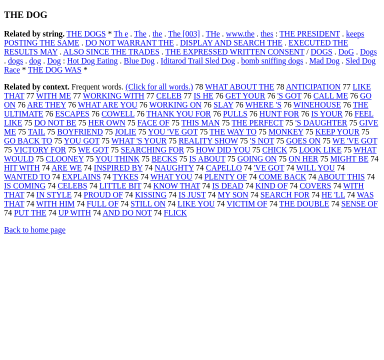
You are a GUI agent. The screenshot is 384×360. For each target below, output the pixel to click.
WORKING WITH (113, 96)
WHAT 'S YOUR (139, 140)
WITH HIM (55, 204)
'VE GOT (269, 168)
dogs (15, 60)
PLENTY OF (225, 176)
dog (35, 60)
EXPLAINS (81, 176)
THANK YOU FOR (178, 114)
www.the (240, 34)
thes (267, 34)
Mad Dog (324, 60)
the (157, 34)
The (140, 34)
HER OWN (107, 122)
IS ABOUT (208, 158)
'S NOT (262, 140)
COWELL (118, 114)
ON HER (303, 158)
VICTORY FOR (40, 150)
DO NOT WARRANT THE (130, 42)
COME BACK (282, 176)
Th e (121, 34)
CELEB (169, 96)
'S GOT (289, 96)
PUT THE (30, 212)
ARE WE (67, 168)
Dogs (368, 52)
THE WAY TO (233, 132)
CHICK (275, 150)
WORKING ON (176, 104)
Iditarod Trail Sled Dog (197, 60)
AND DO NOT (127, 212)
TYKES (125, 176)
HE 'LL (333, 194)
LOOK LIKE (320, 150)
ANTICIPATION (313, 86)
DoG (346, 52)
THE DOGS (86, 34)
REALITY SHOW (208, 140)
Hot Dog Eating (92, 60)
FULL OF (102, 204)
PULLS (235, 114)
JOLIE (125, 132)
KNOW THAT (176, 186)
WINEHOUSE (317, 104)
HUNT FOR (279, 114)
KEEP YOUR (338, 132)
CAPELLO (224, 168)
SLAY (224, 104)
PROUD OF (103, 194)
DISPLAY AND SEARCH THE (231, 42)
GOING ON (257, 158)
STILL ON (148, 204)
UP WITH (74, 212)
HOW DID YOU (223, 150)
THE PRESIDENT (310, 34)
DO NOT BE (55, 122)
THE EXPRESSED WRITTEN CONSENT (235, 52)
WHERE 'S (263, 104)
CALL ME (331, 96)
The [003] (184, 34)
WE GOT (93, 150)
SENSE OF (359, 204)
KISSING (150, 194)
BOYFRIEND (80, 132)
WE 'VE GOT (355, 140)
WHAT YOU (171, 176)
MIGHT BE (349, 158)
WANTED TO (27, 176)
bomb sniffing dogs (272, 60)
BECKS (165, 158)
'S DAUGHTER (322, 122)
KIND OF (272, 186)
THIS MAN (201, 122)
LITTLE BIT (121, 186)
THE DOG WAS (55, 70)
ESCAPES (73, 114)
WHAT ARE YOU (108, 104)
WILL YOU (315, 168)
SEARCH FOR (285, 194)
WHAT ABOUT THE (239, 86)
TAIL (37, 132)
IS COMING (25, 186)
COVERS (315, 186)
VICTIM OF (246, 204)
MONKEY (286, 132)
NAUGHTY (174, 168)
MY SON (233, 194)
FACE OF (154, 122)
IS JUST (192, 194)
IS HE (204, 96)
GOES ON (303, 140)
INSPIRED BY (118, 168)
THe (213, 34)
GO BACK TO (28, 140)
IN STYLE (54, 194)
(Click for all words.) (159, 86)
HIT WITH (22, 168)
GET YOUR (246, 96)
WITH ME (53, 96)
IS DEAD (228, 186)
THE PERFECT (257, 122)
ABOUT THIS (341, 176)
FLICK (175, 212)
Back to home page (35, 230)
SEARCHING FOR (152, 150)
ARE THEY (46, 104)
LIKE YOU (196, 204)
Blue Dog (139, 60)
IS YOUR (326, 114)
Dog (54, 60)
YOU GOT (82, 140)
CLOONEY (65, 158)
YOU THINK (118, 158)
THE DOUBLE (304, 204)
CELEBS (73, 186)
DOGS (321, 52)
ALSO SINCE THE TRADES (111, 52)
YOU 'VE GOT (173, 132)
